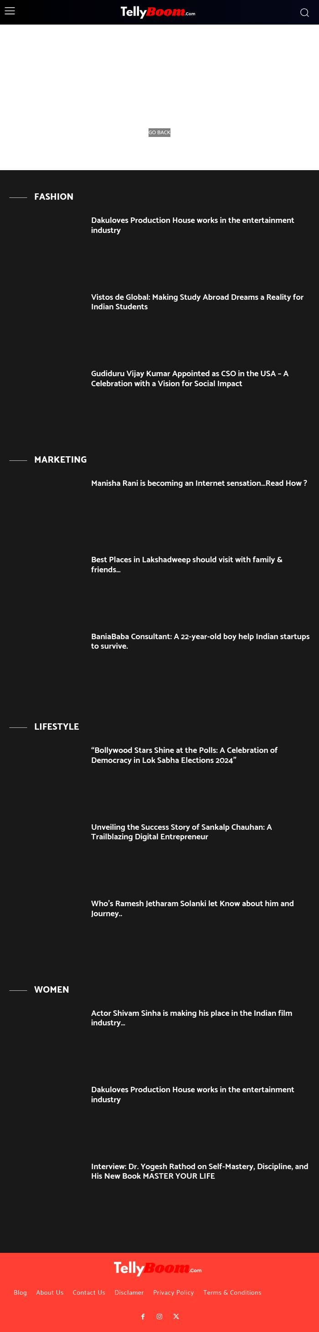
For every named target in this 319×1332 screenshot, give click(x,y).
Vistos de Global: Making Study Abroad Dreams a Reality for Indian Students (197, 302)
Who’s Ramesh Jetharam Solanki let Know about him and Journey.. (192, 909)
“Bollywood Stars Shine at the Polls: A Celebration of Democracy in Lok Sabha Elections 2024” (184, 755)
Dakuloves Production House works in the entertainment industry (192, 225)
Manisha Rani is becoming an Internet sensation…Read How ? (199, 483)
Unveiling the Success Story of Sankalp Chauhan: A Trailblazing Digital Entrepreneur (181, 832)
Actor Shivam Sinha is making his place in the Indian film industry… (191, 1018)
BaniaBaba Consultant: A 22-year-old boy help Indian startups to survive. (200, 642)
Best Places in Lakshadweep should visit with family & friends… (187, 565)
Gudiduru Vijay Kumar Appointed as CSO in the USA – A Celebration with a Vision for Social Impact (189, 379)
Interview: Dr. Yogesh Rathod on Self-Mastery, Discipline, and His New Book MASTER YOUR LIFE (200, 1172)
